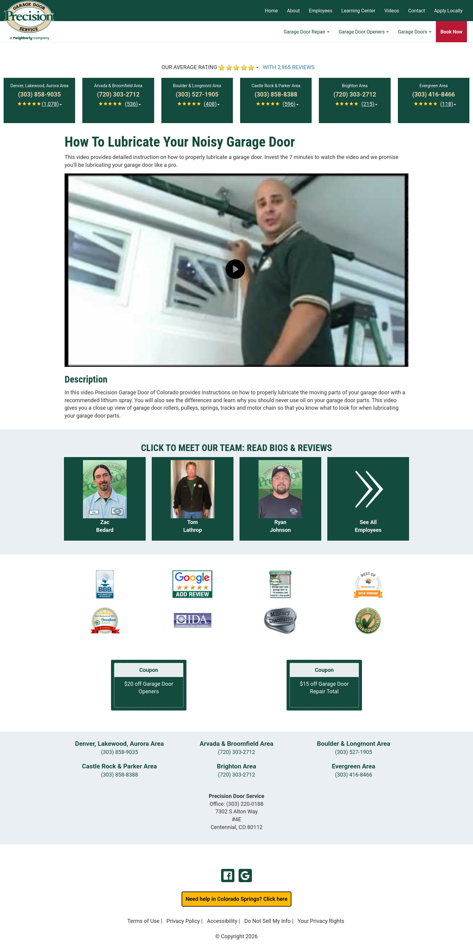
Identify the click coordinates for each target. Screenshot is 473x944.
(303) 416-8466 (353, 774)
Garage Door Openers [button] (363, 32)
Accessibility (222, 921)
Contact (416, 11)
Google (245, 875)
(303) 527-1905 (353, 752)
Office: (237, 804)
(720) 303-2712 (236, 752)
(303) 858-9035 (119, 752)
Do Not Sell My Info (267, 921)
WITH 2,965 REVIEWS (289, 67)
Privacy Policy (183, 921)
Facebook (227, 875)
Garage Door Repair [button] (306, 32)
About (293, 11)
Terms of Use (143, 921)
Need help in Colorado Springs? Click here (236, 899)
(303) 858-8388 (119, 774)
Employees (320, 11)
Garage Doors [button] (414, 32)
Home (271, 11)
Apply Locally (448, 11)
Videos (391, 11)
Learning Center (358, 11)
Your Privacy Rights (321, 921)
